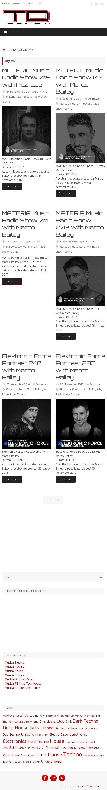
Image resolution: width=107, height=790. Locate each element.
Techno (6, 101)
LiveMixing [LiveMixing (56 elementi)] (10, 748)
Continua (12, 186)
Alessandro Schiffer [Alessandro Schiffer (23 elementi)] (68, 715)
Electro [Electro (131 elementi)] (27, 734)
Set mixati (28, 3)
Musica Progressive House (22, 688)
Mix (19, 96)
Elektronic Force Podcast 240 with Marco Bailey (26, 367)
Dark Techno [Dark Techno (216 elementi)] (85, 721)
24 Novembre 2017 (17, 91)
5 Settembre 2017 (71, 98)
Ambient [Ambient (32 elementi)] (85, 715)
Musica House (14, 671)
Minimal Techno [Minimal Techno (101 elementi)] (59, 747)
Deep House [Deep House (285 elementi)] (15, 728)
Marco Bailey (67, 103)
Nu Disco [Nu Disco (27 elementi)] (79, 747)
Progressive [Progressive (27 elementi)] (92, 747)
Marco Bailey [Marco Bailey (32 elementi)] (27, 747)
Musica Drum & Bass (19, 679)
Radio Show (40, 96)
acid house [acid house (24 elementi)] (16, 715)
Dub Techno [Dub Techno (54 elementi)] (11, 735)
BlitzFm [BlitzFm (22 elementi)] (28, 721)
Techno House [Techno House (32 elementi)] (12, 761)
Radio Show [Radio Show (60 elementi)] (11, 755)
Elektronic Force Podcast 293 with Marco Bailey (80, 367)
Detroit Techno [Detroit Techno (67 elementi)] (65, 728)
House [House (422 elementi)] (57, 741)
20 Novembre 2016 (18, 384)
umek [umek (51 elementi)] (36, 762)
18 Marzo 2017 (68, 241)
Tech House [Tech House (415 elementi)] (49, 754)
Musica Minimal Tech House (23, 684)
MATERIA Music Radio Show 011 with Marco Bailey (25, 224)
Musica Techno (14, 667)
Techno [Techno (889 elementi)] (72, 754)
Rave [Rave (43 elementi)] (24, 755)
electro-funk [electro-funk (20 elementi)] (41, 735)
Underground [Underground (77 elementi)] (51, 761)
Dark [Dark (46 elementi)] (69, 722)
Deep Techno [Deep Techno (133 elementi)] (41, 728)
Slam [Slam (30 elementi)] (31, 755)
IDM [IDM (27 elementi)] (67, 742)
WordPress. (96, 786)
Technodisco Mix (11, 3)
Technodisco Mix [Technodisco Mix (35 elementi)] (93, 755)
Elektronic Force (16, 389)
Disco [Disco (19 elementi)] (81, 728)
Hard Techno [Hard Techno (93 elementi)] (38, 741)
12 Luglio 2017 (14, 241)
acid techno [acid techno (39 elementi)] (30, 716)
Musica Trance (14, 675)
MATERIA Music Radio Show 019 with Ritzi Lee (26, 77)
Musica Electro (14, 663)
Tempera (80, 786)
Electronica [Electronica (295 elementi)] (15, 741)
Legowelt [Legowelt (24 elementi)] (90, 742)
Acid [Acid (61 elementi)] (6, 715)
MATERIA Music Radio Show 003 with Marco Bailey (80, 224)
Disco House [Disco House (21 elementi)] (91, 728)
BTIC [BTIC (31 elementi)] (35, 721)
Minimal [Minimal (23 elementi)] (40, 747)
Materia (10, 96)
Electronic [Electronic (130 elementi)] (78, 734)
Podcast (27, 96)
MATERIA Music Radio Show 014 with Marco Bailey (80, 81)
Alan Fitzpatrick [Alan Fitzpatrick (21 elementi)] (48, 715)
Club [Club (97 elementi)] (60, 721)
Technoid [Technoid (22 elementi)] (26, 761)
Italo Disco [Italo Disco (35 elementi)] (77, 742)
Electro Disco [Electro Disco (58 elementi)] (58, 735)
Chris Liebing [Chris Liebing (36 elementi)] (48, 721)
